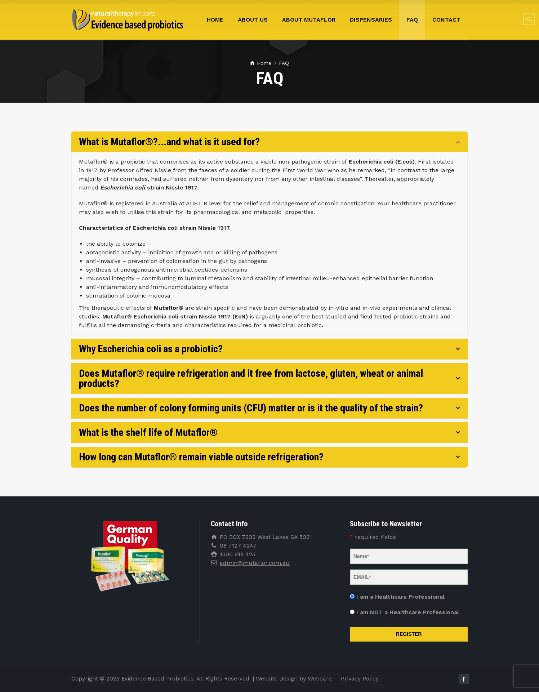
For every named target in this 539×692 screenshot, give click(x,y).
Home (215, 19)
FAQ (412, 19)
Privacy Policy (360, 678)
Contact (446, 19)
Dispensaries (371, 19)
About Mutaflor (308, 19)
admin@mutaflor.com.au (255, 562)
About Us (253, 19)
